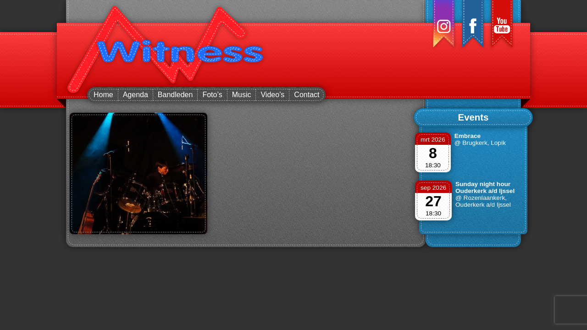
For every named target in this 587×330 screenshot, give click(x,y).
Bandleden (175, 95)
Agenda (135, 95)
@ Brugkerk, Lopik (480, 142)
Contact (306, 95)
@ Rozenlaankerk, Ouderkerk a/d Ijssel (483, 201)
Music (241, 95)
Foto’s (212, 95)
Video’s (272, 95)
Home (103, 95)
